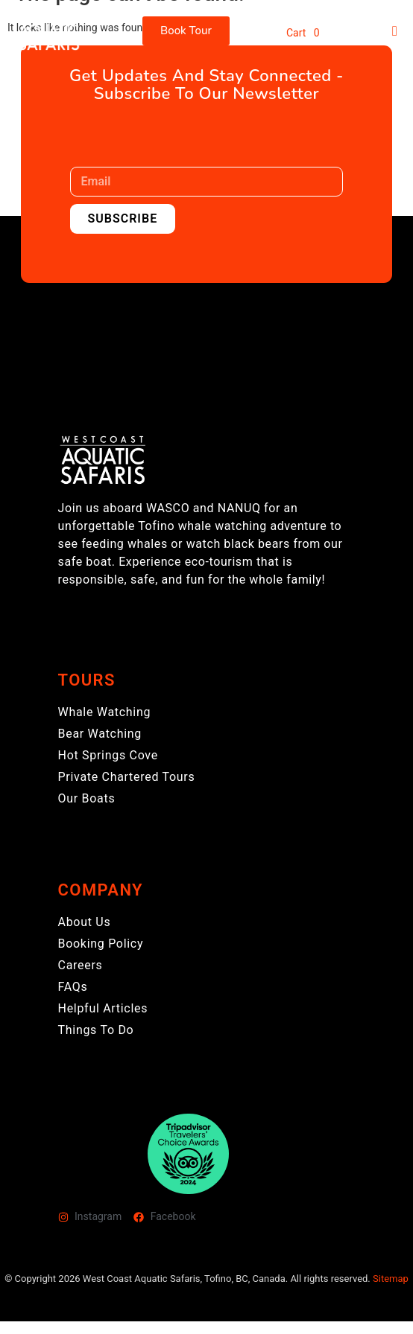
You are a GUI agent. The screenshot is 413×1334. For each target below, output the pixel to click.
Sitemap (391, 1278)
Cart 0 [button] (303, 33)
